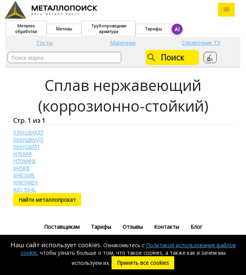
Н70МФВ (24, 161)
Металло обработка (26, 28)
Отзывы (132, 226)
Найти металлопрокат (47, 199)
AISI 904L (24, 189)
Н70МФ (22, 153)
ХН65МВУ (25, 182)
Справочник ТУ (201, 42)
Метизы (64, 29)
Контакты (166, 226)
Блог (196, 226)
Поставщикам (62, 226)
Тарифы (153, 29)
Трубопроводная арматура (108, 28)
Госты (45, 42)
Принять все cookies (143, 262)
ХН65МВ (24, 175)
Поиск (166, 57)
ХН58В (21, 168)
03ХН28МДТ (28, 132)
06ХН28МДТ (28, 139)
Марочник (123, 42)
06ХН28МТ (26, 146)
